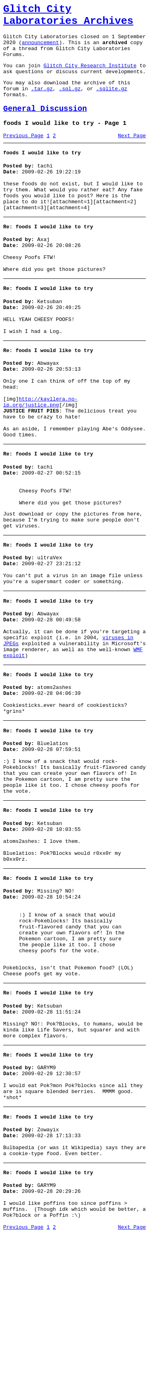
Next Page (132, 154)
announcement (40, 49)
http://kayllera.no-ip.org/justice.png (40, 454)
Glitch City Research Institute (89, 76)
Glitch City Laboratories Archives (68, 17)
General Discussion (45, 125)
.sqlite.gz (111, 102)
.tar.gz (42, 102)
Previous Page (23, 154)
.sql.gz (70, 102)
